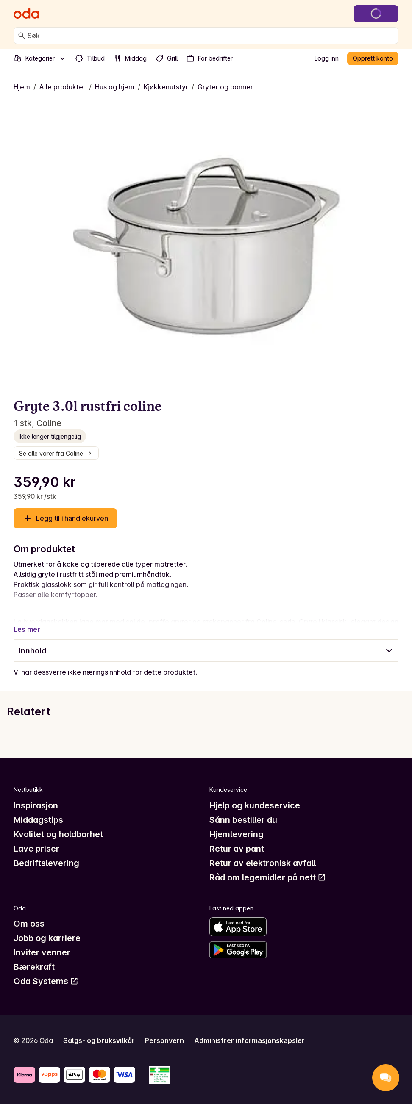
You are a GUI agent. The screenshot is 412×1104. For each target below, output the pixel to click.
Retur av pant (236, 849)
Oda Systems (46, 981)
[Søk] (21, 35)
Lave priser (36, 849)
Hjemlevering (236, 834)
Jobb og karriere (47, 938)
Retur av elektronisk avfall (262, 863)
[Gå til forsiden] (26, 13)
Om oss (29, 924)
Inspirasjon (36, 805)
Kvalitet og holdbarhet (58, 834)
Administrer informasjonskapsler (249, 1040)
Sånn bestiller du (243, 820)
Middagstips (38, 820)
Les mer (27, 629)
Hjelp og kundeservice (254, 805)
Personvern (164, 1040)
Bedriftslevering (46, 863)
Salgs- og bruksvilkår (99, 1040)
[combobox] (211, 36)
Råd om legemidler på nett (267, 877)
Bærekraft (34, 967)
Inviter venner (42, 952)
